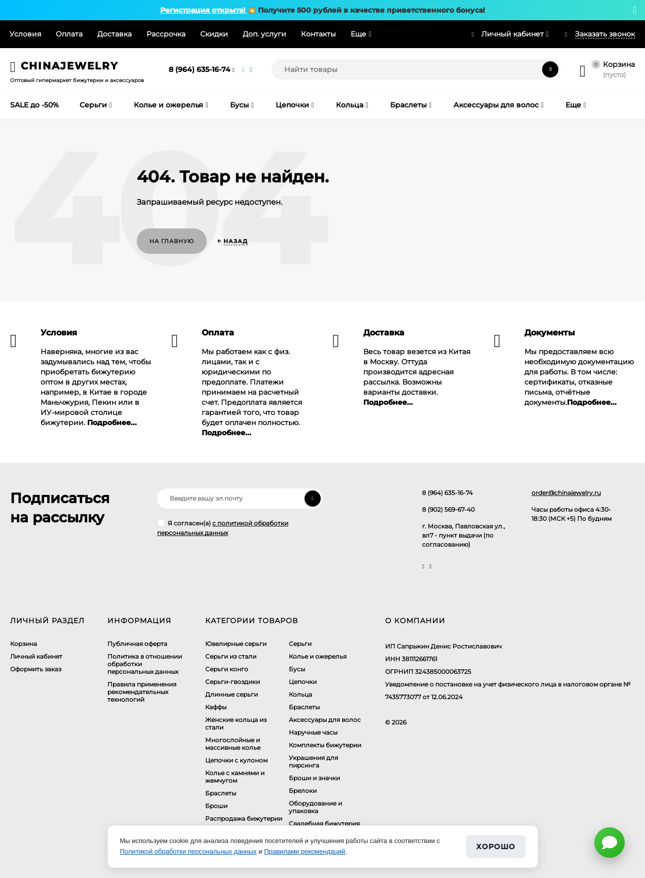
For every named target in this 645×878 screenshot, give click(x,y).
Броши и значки (314, 778)
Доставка (114, 34)
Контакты (318, 34)
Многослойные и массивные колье (232, 743)
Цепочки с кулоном (236, 760)
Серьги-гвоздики (232, 681)
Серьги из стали (230, 656)
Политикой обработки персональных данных (188, 851)
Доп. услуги (264, 34)
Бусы (297, 669)
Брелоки (303, 790)
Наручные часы (313, 732)
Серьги (300, 643)
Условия (25, 34)
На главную (171, 241)
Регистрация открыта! (203, 10)
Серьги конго (226, 669)
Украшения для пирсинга (313, 761)
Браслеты (220, 793)
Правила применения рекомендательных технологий (141, 691)
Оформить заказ (35, 669)
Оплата (69, 34)
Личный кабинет (36, 656)
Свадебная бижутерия (324, 823)
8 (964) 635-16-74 (200, 69)
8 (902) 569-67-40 (448, 509)
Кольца (300, 694)
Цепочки (303, 681)
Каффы (215, 707)
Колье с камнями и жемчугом (234, 776)
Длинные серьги (231, 694)
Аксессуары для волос (325, 719)
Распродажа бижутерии (243, 818)
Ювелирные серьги (236, 643)
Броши (216, 806)
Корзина (23, 643)
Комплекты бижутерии (325, 745)
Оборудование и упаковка (315, 807)
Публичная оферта (137, 643)
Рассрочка (165, 34)
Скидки (214, 34)
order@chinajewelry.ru (566, 493)
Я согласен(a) (222, 528)
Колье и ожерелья (318, 656)
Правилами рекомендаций (304, 851)
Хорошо (495, 847)
